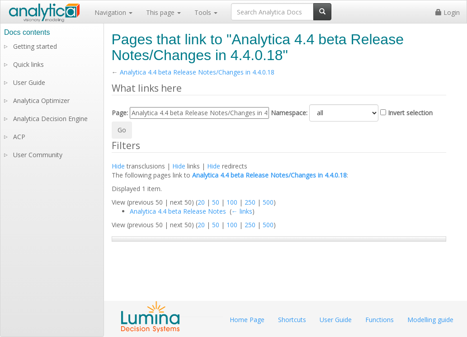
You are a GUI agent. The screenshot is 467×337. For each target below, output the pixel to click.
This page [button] (163, 12)
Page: (120, 112)
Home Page (247, 319)
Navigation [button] (113, 12)
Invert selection (410, 112)
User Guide (29, 82)
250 (250, 202)
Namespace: (289, 112)
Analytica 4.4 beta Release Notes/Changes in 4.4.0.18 (197, 72)
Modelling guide (430, 319)
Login (447, 12)
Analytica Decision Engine (50, 118)
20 (201, 202)
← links (241, 211)
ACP (19, 136)
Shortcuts (292, 319)
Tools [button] (205, 12)
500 (268, 202)
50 (215, 202)
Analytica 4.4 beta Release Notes (178, 211)
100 (231, 202)
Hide (118, 166)
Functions (379, 319)
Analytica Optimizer (41, 100)
